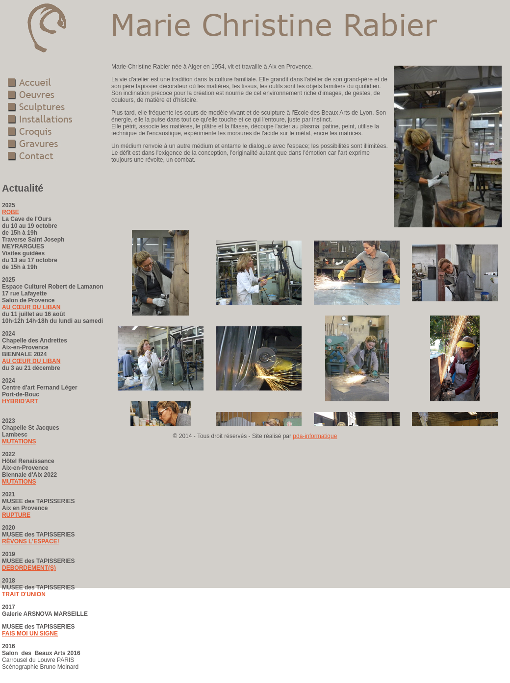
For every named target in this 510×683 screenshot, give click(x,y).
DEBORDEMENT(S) (29, 567)
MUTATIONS (19, 441)
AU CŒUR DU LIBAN (31, 307)
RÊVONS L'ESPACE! (30, 541)
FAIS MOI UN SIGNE (30, 633)
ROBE (10, 212)
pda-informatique (315, 436)
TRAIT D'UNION (24, 594)
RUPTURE (16, 515)
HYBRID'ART (20, 401)
